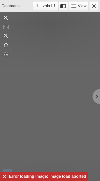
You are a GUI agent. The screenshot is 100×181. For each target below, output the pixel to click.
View (78, 6)
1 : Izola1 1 (46, 7)
